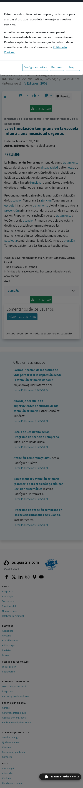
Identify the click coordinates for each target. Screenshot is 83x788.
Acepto (73, 67)
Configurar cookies (35, 67)
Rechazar (57, 67)
